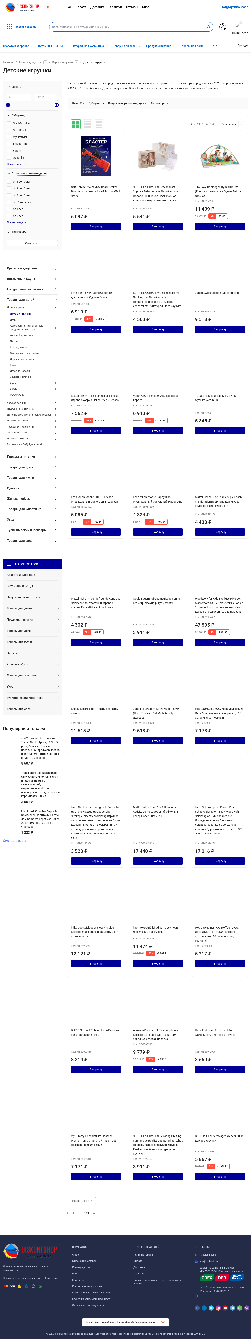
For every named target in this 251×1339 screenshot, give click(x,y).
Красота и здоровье (22, 268)
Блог (75, 1273)
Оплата (137, 1260)
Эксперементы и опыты (24, 353)
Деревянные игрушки (23, 359)
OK (163, 1322)
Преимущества (81, 1267)
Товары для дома (20, 467)
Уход (10, 520)
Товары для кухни (20, 478)
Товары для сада (20, 541)
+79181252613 (221, 1291)
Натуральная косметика (25, 289)
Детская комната (17, 438)
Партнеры (78, 1280)
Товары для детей (30, 62)
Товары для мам (17, 432)
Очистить (32, 243)
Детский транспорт (21, 335)
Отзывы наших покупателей (89, 1305)
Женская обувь (18, 499)
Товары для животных (24, 509)
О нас (75, 1254)
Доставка (139, 1267)
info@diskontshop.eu (211, 1261)
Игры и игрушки (62, 62)
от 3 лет (15, 209)
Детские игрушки (20, 314)
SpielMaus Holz (19, 123)
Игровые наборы (20, 370)
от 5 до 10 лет (18, 182)
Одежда (13, 488)
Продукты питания (21, 457)
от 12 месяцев (19, 202)
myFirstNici (17, 137)
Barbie (13, 388)
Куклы (14, 365)
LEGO (13, 382)
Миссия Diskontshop (84, 1260)
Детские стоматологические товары (29, 414)
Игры (13, 319)
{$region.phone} (208, 1254)
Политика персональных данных (21, 1278)
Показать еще (16, 164)
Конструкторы (18, 347)
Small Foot (16, 130)
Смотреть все (15, 840)
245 (86, 1213)
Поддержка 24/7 (234, 7)
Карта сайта (51, 1278)
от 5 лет (15, 216)
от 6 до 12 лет (18, 195)
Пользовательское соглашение (91, 1292)
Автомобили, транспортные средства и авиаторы (26, 327)
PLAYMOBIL (17, 394)
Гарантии (139, 1273)
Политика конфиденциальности (91, 1298)
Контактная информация (87, 1286)
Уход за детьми (16, 402)
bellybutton (17, 144)
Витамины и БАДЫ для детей (24, 444)
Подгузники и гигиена (20, 408)
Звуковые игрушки (21, 376)
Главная (8, 62)
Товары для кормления (21, 426)
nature (14, 151)
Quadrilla (15, 158)
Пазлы (14, 341)
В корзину (95, 226)
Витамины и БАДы (21, 279)
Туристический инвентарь (26, 530)
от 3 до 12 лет (18, 188)
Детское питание (17, 420)
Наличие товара (143, 1254)
